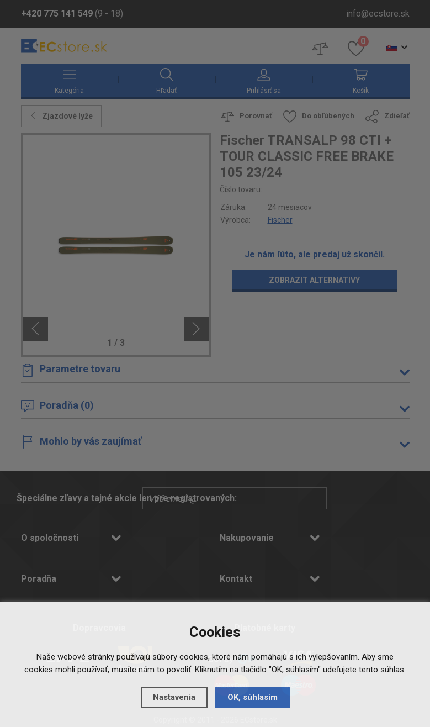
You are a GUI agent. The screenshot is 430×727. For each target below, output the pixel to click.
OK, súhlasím (252, 697)
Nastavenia (174, 697)
